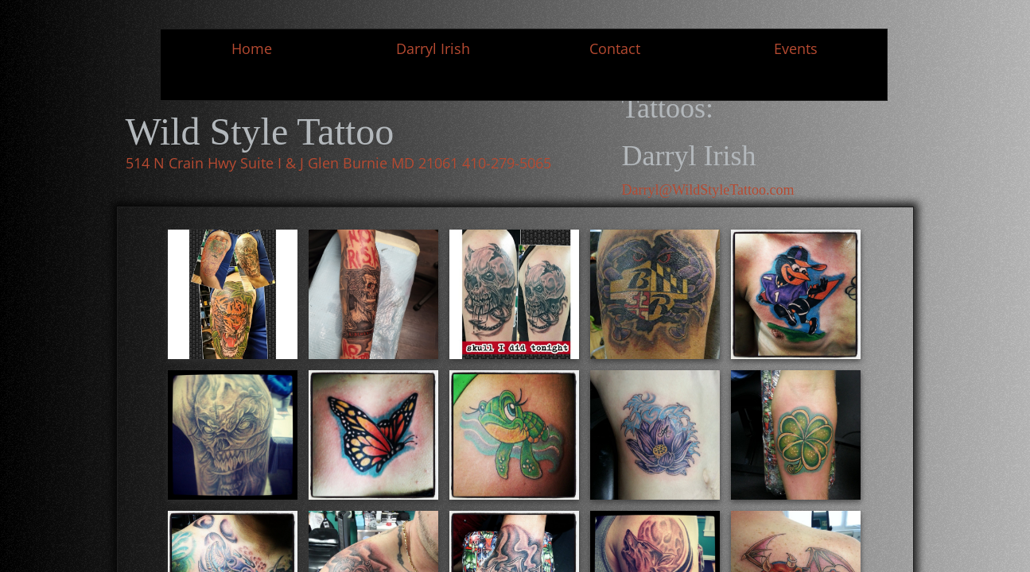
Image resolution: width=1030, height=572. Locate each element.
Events (796, 48)
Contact (614, 48)
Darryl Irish (433, 48)
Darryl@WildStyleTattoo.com (708, 190)
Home (251, 48)
